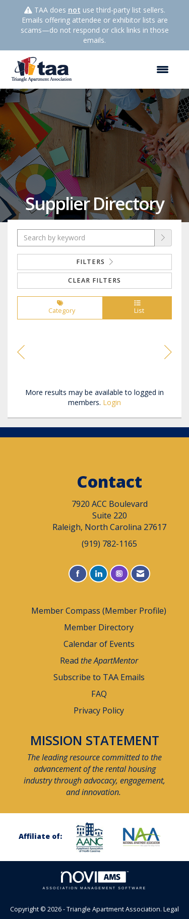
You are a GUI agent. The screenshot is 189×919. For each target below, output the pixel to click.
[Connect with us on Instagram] (119, 573)
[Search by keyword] (86, 237)
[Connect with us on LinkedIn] (98, 573)
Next (168, 353)
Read (99, 660)
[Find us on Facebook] (78, 573)
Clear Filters (94, 280)
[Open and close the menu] (127, 69)
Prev (21, 353)
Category (60, 307)
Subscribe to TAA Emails (99, 677)
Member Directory (99, 627)
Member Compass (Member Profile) (98, 610)
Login (112, 402)
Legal (171, 909)
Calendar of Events (99, 643)
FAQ (99, 693)
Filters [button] (94, 261)
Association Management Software (95, 880)
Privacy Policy (99, 710)
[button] (163, 237)
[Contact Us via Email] (140, 573)
